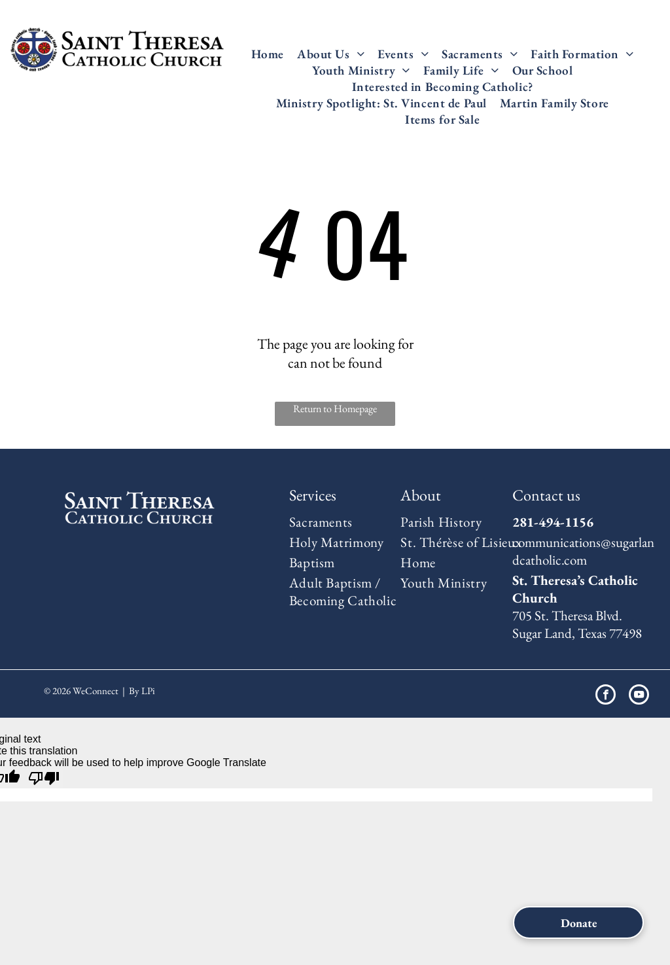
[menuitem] (268, 54)
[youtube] (639, 696)
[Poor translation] (43, 778)
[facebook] (605, 696)
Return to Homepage (335, 408)
